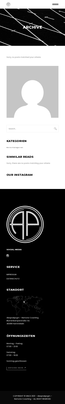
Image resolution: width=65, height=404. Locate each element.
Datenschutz (13, 278)
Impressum (11, 274)
